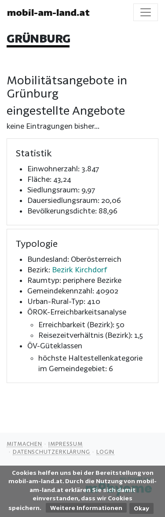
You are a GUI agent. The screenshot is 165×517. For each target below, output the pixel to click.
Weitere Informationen (86, 507)
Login (105, 451)
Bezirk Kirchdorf (79, 269)
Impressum (65, 444)
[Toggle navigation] (145, 12)
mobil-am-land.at (48, 12)
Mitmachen (24, 444)
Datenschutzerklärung (51, 451)
